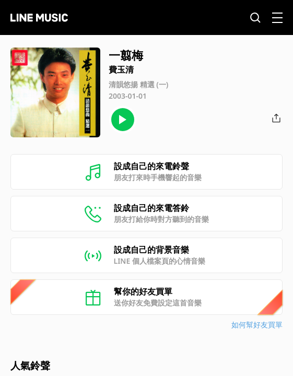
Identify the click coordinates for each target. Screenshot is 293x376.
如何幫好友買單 (257, 325)
